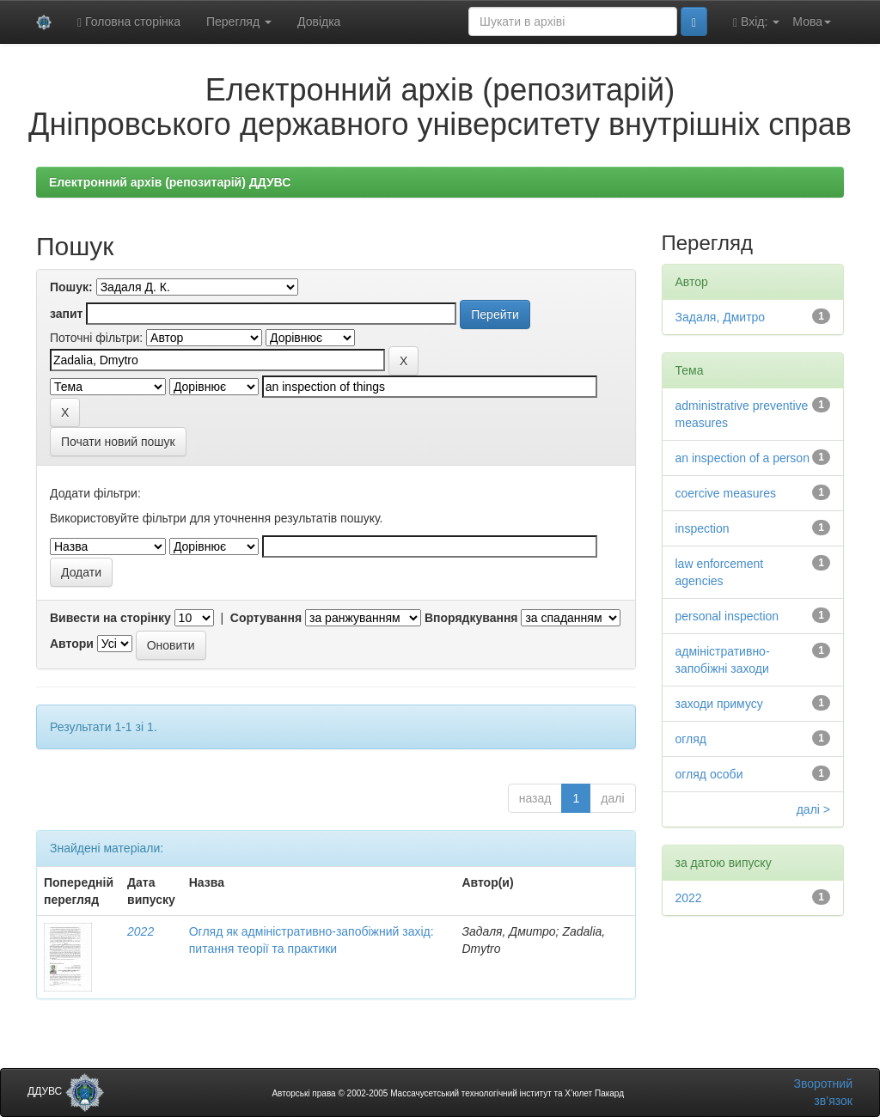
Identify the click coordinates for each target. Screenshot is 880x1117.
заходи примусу (719, 704)
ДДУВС (66, 1091)
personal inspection (727, 616)
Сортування (266, 618)
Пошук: (71, 287)
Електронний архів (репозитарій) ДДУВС (169, 182)
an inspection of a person (742, 458)
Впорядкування (471, 618)
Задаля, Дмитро (720, 317)
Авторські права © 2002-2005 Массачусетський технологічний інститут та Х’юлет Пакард (448, 1093)
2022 (140, 931)
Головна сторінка (128, 22)
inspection (702, 528)
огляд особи (709, 774)
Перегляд (239, 21)
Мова (811, 21)
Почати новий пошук (118, 442)
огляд (691, 739)
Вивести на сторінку (110, 618)
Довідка (318, 21)
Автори (72, 643)
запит (66, 313)
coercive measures (726, 493)
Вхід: (756, 22)
